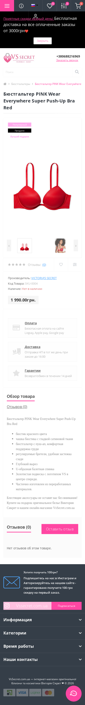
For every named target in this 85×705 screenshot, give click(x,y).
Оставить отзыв (60, 529)
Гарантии (33, 370)
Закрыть (42, 41)
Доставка (32, 347)
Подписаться (66, 606)
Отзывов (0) (17, 406)
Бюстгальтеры (20, 84)
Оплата (31, 323)
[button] (35, 16)
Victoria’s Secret (44, 278)
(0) (44, 264)
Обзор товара (21, 396)
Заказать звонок (67, 60)
